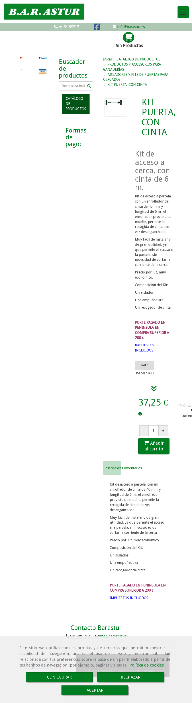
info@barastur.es (130, 27)
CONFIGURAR (59, 677)
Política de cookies (146, 665)
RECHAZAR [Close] (130, 677)
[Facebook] (97, 28)
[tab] (112, 468)
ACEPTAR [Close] (95, 690)
